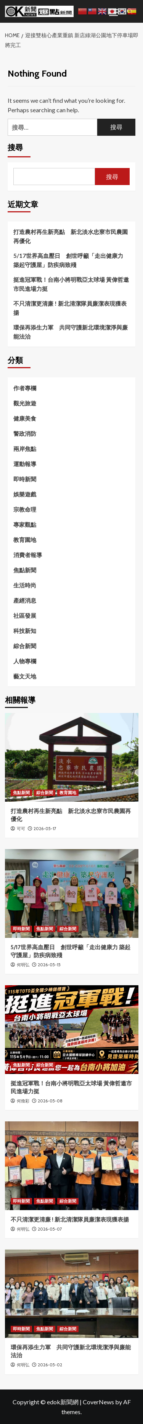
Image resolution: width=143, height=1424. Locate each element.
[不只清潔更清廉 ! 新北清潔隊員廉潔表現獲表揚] (71, 1165)
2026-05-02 (50, 1364)
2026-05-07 (50, 1229)
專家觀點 (24, 524)
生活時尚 (24, 585)
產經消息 (24, 600)
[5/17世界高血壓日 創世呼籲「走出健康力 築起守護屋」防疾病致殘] (71, 893)
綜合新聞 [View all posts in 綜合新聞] (44, 792)
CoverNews (98, 1401)
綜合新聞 (24, 645)
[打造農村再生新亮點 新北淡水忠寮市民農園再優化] (71, 757)
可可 (21, 828)
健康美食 (24, 418)
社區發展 (24, 615)
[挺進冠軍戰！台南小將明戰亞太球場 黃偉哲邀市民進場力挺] (71, 1029)
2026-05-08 (50, 1101)
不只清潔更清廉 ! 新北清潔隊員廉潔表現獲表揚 (70, 308)
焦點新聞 (24, 570)
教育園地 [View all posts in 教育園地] (67, 792)
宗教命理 (24, 509)
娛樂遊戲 (24, 494)
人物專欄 (24, 661)
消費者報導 (27, 554)
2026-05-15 (49, 964)
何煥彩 (23, 1101)
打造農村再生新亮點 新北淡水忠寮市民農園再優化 (70, 236)
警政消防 (24, 433)
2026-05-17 (45, 828)
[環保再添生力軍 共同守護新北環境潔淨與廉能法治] (71, 1294)
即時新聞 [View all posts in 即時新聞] (21, 928)
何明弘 (23, 964)
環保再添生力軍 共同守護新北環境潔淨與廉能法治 (70, 332)
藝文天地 (24, 676)
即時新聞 (24, 479)
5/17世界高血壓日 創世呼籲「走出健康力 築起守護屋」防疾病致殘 (68, 260)
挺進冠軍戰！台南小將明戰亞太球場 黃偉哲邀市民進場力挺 (71, 284)
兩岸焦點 (24, 448)
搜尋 (15, 147)
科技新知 (24, 630)
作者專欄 (24, 388)
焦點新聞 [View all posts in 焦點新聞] (21, 792)
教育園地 (24, 539)
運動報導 (24, 463)
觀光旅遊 (24, 403)
